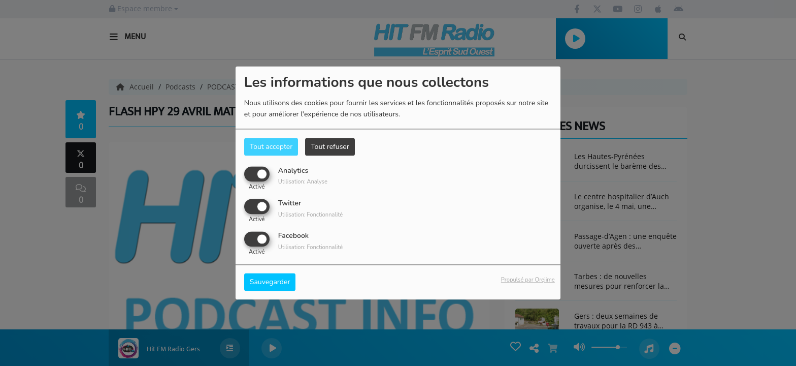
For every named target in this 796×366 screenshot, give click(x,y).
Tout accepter (271, 146)
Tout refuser (330, 146)
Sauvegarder (270, 282)
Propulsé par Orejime (528, 280)
